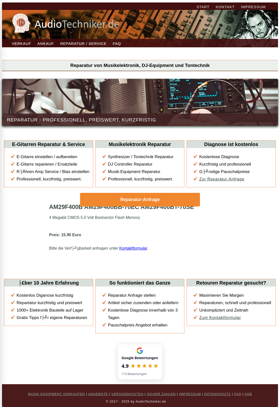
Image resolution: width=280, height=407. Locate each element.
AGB (248, 394)
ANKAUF (45, 43)
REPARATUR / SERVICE (83, 43)
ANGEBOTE (98, 394)
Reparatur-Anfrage (140, 199)
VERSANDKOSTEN (127, 394)
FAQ (117, 43)
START (203, 7)
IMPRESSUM (253, 7)
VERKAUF (21, 43)
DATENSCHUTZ (217, 394)
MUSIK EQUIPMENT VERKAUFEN (56, 394)
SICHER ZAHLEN (161, 394)
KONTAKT (225, 7)
